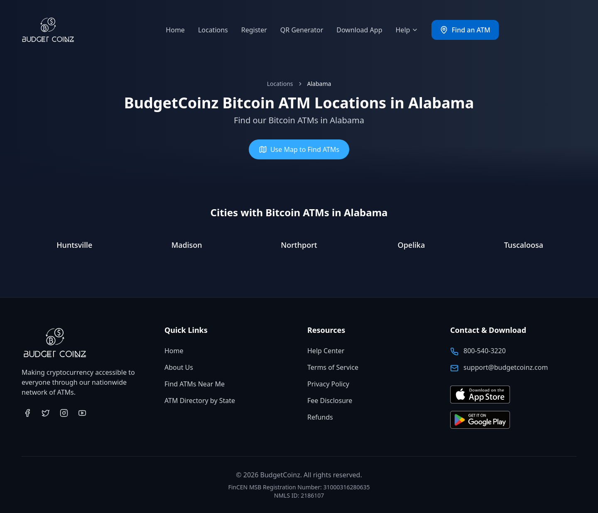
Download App (359, 29)
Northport (299, 245)
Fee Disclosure (329, 400)
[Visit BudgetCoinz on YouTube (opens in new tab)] (82, 413)
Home (175, 29)
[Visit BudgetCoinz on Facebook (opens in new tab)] (27, 413)
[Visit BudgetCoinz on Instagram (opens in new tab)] (64, 413)
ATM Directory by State (199, 400)
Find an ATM (465, 29)
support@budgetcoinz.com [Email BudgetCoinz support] (505, 367)
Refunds (320, 417)
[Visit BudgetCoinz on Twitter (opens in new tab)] (45, 413)
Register (254, 29)
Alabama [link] (319, 84)
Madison (187, 245)
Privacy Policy (328, 383)
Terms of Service (332, 367)
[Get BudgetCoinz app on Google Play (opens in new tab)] (480, 420)
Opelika (411, 245)
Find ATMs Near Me (194, 383)
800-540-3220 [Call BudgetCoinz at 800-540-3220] (484, 350)
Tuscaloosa (523, 245)
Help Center (325, 350)
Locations (213, 29)
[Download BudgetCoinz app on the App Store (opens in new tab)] (480, 395)
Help (407, 29)
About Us (178, 367)
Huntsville (74, 245)
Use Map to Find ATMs (299, 149)
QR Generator (302, 29)
